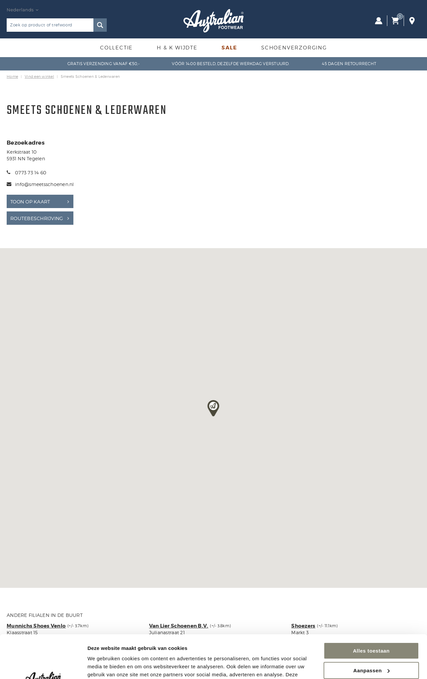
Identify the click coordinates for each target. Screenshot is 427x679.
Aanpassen (371, 627)
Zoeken (100, 25)
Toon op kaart (30, 201)
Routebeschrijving (36, 218)
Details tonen (103, 666)
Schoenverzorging (294, 48)
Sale (229, 47)
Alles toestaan (371, 608)
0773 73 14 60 (30, 172)
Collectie (116, 48)
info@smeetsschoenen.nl (44, 184)
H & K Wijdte (177, 48)
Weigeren (371, 647)
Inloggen (379, 20)
